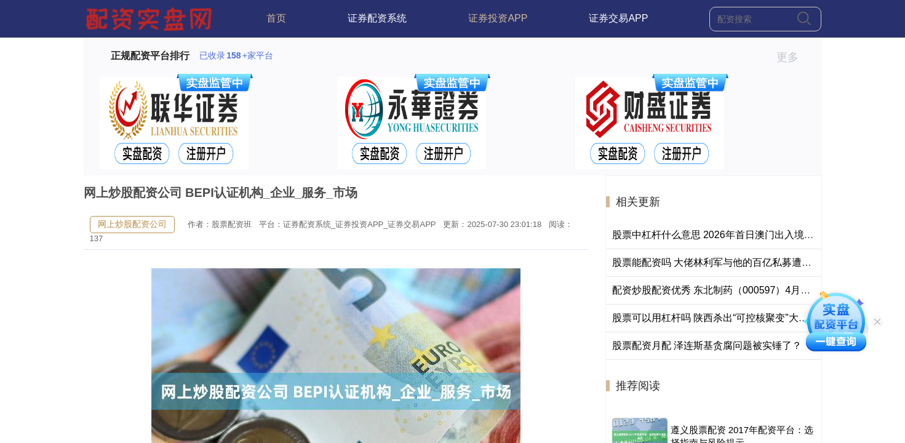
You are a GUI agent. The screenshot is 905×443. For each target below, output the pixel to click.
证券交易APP (618, 18)
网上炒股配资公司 (132, 224)
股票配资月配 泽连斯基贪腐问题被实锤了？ (707, 345)
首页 (276, 18)
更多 (792, 57)
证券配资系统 (377, 18)
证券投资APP (497, 18)
